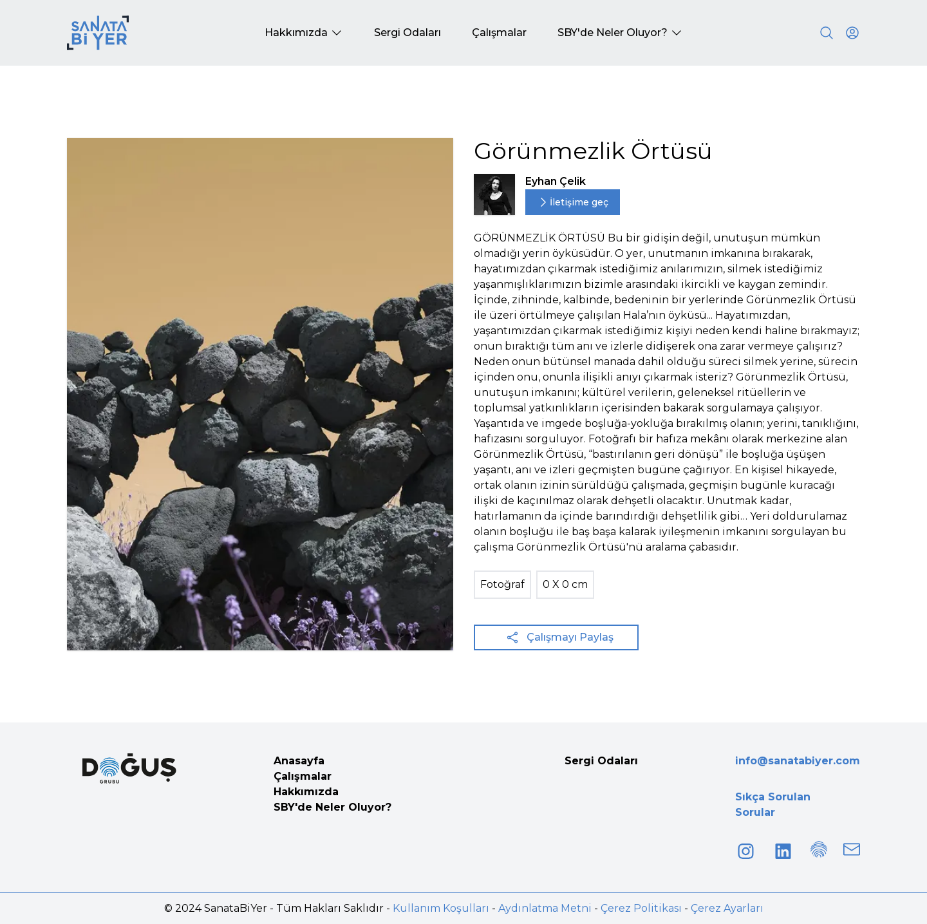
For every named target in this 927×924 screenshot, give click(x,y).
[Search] (826, 33)
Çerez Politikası (641, 908)
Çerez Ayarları (727, 908)
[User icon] (852, 33)
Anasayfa (299, 761)
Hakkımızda (306, 792)
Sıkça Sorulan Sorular (772, 804)
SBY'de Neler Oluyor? (332, 807)
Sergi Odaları (601, 761)
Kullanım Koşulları (441, 908)
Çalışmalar (303, 776)
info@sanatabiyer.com (797, 761)
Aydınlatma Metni (545, 908)
